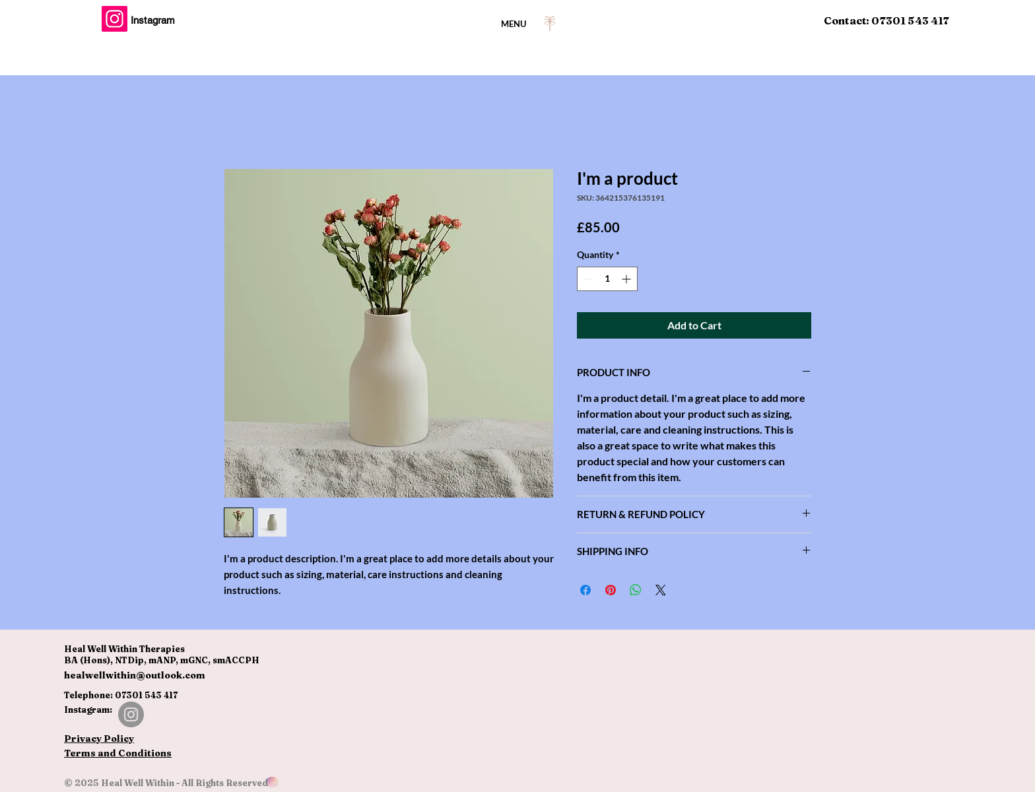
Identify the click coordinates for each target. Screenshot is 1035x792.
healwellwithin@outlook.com (134, 675)
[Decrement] (587, 278)
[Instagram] (114, 19)
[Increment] (627, 278)
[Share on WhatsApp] (636, 590)
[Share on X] (661, 590)
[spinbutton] (607, 278)
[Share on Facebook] (585, 590)
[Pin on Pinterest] (610, 590)
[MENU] (517, 24)
